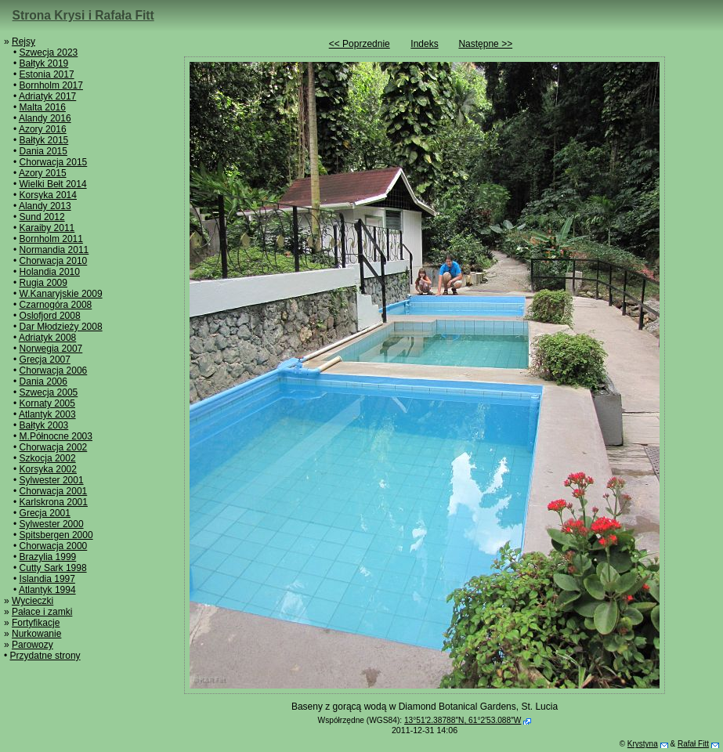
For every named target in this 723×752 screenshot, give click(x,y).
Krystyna (642, 743)
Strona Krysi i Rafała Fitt (83, 15)
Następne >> (485, 43)
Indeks (424, 43)
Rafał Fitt (693, 743)
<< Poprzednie (359, 43)
